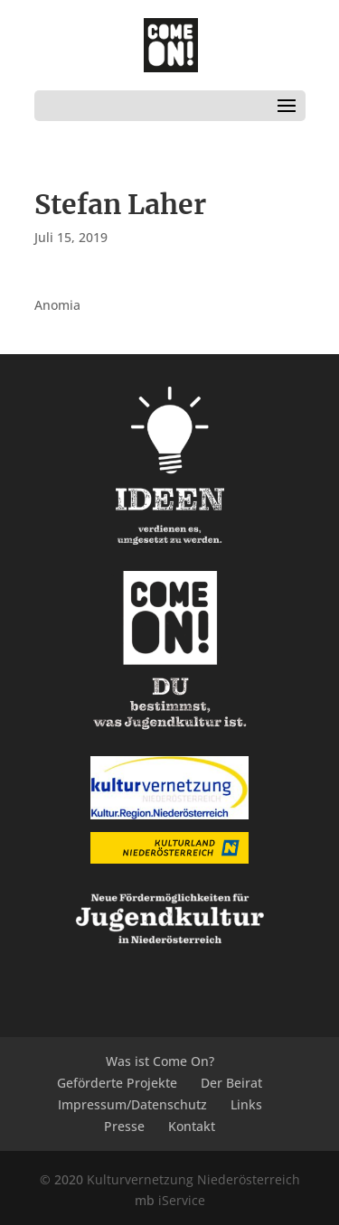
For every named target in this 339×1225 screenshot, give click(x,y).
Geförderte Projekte (117, 1082)
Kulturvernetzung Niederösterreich (193, 1179)
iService (181, 1200)
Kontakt (191, 1126)
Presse (124, 1126)
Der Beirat (231, 1082)
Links (246, 1104)
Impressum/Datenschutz (132, 1104)
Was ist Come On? (160, 1061)
